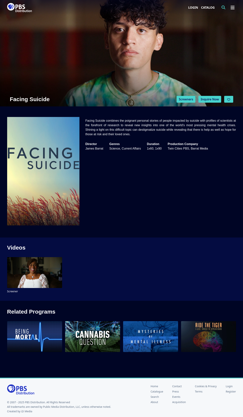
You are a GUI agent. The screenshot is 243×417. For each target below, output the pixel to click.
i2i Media (26, 411)
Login (193, 7)
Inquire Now (210, 99)
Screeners (186, 99)
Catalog (208, 7)
